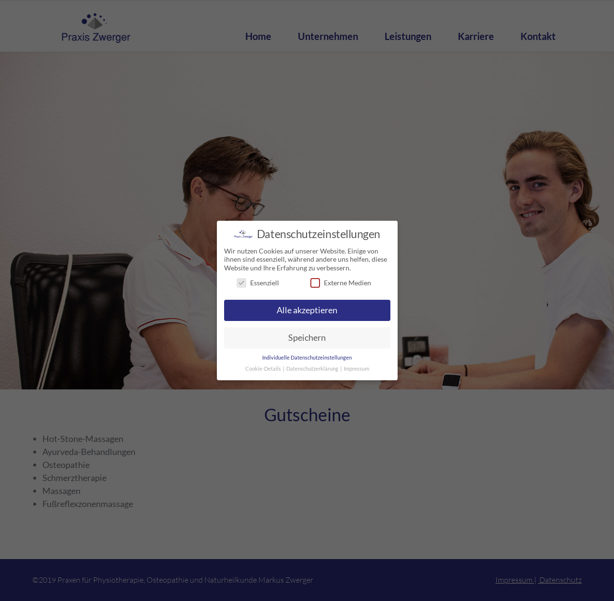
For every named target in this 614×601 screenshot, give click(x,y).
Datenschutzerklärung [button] (312, 367)
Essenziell (258, 281)
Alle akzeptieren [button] (307, 309)
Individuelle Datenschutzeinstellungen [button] (307, 356)
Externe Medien (340, 281)
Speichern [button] (307, 336)
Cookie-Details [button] (263, 367)
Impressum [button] (356, 367)
